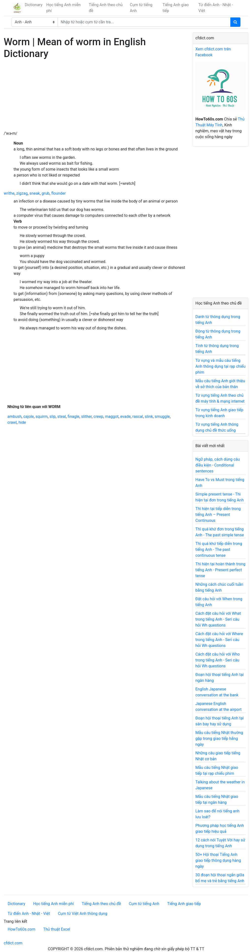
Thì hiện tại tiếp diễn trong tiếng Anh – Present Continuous (218, 514)
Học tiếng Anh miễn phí (63, 7)
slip (52, 416)
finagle (73, 416)
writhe (9, 193)
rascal (137, 416)
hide (22, 422)
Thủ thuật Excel (56, 929)
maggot (112, 416)
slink (149, 416)
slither (86, 416)
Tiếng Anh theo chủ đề (106, 7)
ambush (14, 416)
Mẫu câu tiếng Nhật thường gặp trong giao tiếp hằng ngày (219, 738)
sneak (35, 193)
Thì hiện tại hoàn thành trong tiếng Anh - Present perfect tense (220, 570)
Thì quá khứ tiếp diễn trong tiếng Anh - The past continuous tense (218, 549)
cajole (28, 416)
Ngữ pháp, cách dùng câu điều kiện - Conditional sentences (217, 465)
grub (45, 193)
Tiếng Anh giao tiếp (175, 7)
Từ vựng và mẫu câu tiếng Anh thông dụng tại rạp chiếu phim (220, 366)
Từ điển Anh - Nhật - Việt (215, 7)
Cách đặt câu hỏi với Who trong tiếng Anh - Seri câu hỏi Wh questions (217, 660)
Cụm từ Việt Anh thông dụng (82, 913)
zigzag (22, 193)
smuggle (162, 416)
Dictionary (34, 4)
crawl (12, 422)
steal (61, 416)
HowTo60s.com (21, 929)
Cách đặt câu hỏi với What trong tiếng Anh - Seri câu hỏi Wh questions (218, 619)
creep (98, 416)
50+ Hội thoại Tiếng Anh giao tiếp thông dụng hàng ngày (218, 860)
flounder (58, 193)
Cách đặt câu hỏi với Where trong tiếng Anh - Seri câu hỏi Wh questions (219, 639)
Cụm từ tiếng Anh (141, 7)
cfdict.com (13, 943)
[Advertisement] (94, 96)
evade (125, 416)
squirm (41, 416)
